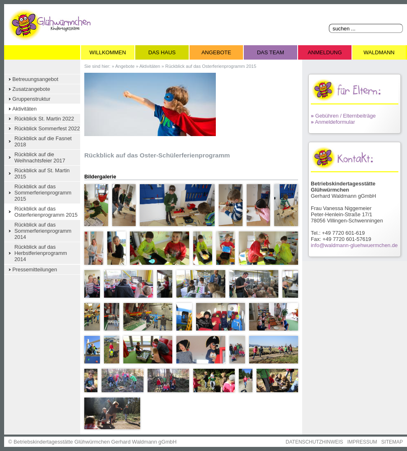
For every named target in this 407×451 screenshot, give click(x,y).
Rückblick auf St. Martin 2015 (41, 173)
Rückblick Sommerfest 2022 (47, 128)
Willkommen (108, 52)
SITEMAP (392, 442)
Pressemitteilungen (34, 269)
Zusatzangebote (31, 89)
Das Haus (162, 52)
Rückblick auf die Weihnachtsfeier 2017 (39, 157)
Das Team (270, 52)
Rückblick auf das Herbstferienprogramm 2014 (40, 253)
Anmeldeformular (333, 122)
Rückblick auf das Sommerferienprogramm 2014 (43, 231)
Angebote (216, 52)
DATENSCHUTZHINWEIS (314, 442)
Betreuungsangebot (35, 79)
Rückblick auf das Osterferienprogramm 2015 (46, 212)
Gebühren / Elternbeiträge (343, 116)
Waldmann (378, 52)
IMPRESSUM (362, 442)
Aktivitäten (24, 109)
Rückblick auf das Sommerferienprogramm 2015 (43, 192)
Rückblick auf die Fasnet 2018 (43, 141)
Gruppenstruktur (31, 99)
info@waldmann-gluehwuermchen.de (354, 245)
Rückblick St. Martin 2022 (44, 119)
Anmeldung (325, 52)
